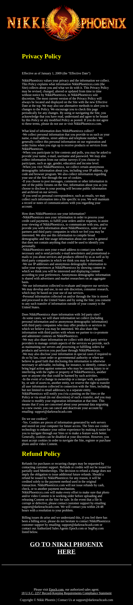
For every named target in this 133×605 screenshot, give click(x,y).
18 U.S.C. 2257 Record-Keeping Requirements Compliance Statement (66, 593)
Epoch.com (56, 589)
